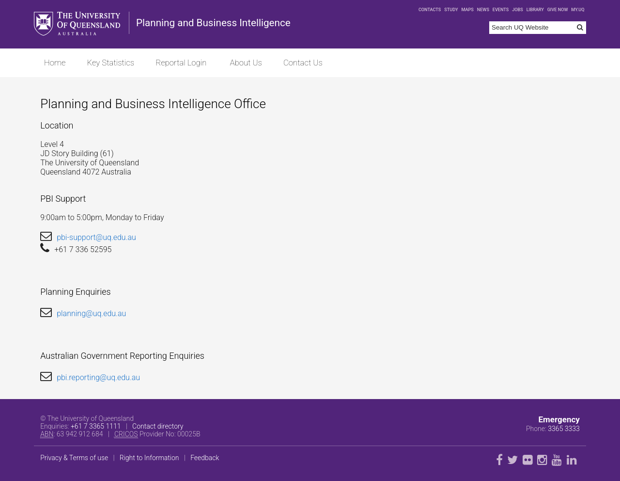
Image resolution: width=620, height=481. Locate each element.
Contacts (429, 9)
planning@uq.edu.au (91, 313)
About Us (246, 62)
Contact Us (303, 62)
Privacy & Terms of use (74, 458)
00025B (188, 434)
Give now (557, 9)
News (483, 9)
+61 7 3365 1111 (96, 426)
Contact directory (157, 426)
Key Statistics (111, 62)
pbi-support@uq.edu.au (96, 237)
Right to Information (149, 458)
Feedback (204, 458)
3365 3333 (564, 429)
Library (535, 9)
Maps (467, 9)
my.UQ (577, 9)
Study (451, 9)
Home (55, 62)
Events (501, 9)
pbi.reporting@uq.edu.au (98, 377)
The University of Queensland (78, 24)
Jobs (517, 9)
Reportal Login (180, 62)
